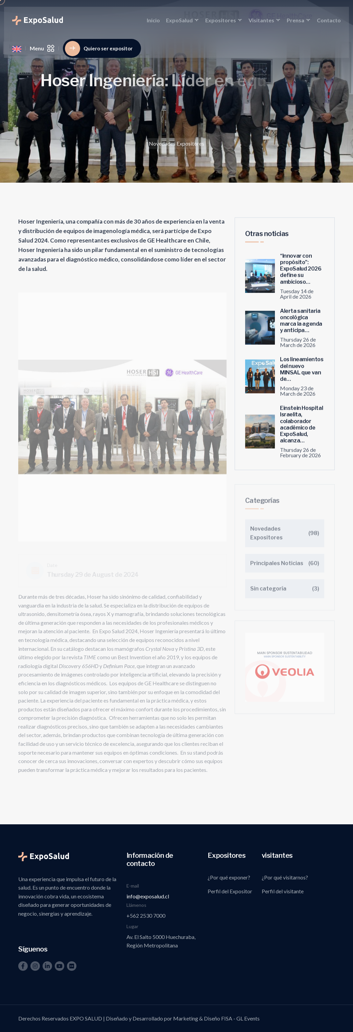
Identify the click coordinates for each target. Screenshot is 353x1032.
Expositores (220, 20)
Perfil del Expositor (230, 891)
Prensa (295, 20)
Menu (42, 48)
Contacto (329, 20)
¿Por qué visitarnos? (285, 877)
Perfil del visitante (283, 891)
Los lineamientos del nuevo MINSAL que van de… (302, 373)
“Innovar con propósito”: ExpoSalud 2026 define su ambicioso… (300, 272)
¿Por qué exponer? (229, 877)
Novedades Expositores (176, 145)
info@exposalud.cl (147, 896)
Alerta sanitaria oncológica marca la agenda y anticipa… (301, 324)
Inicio (153, 20)
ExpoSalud (179, 20)
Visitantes (261, 20)
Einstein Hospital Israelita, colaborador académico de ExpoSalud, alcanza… (301, 427)
